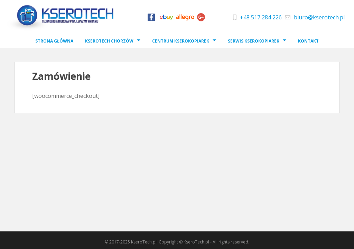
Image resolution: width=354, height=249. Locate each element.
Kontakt (308, 41)
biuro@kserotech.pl (319, 17)
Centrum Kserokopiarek (180, 41)
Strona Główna (54, 41)
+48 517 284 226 (261, 17)
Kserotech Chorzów (109, 41)
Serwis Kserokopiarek (253, 41)
